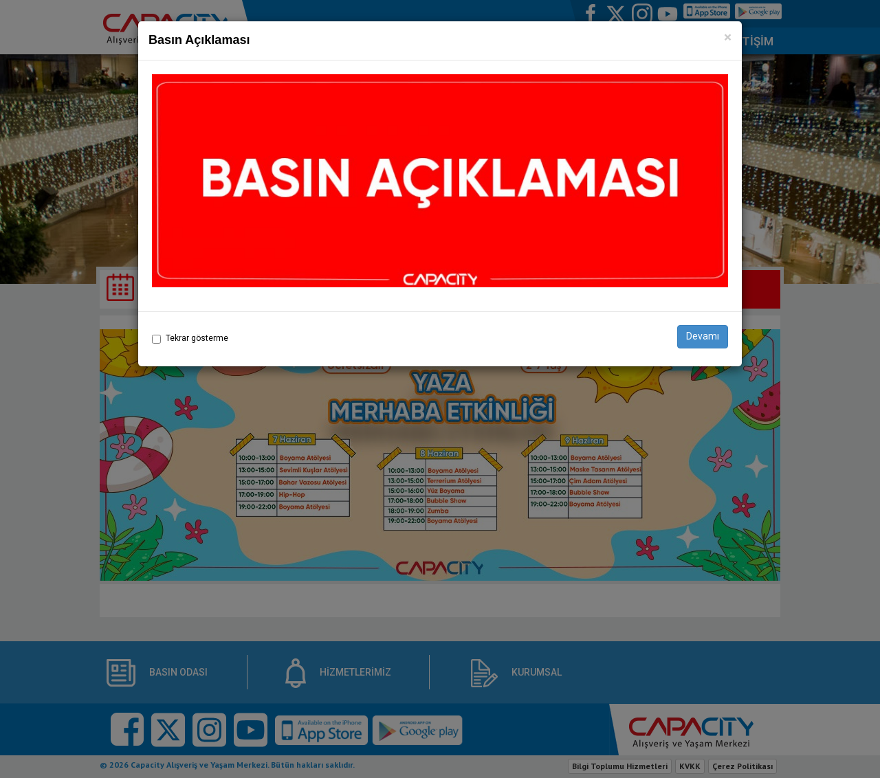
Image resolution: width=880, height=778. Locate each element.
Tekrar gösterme (197, 338)
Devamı (702, 336)
